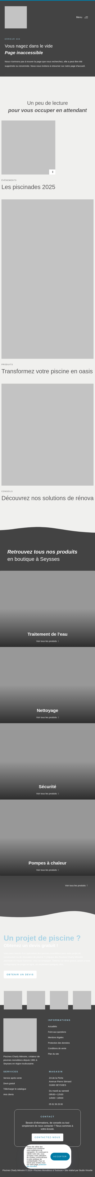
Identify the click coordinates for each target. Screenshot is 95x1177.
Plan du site (53, 1054)
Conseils (7, 491)
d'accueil (80, 66)
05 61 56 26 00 (56, 1104)
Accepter (60, 1157)
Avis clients (8, 1094)
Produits (7, 365)
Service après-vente (12, 1078)
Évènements (9, 180)
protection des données (36, 1165)
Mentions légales (56, 1037)
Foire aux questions (57, 1032)
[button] (83, 17)
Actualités (52, 1026)
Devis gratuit (9, 1083)
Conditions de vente (57, 1048)
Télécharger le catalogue (14, 1089)
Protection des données (59, 1043)
